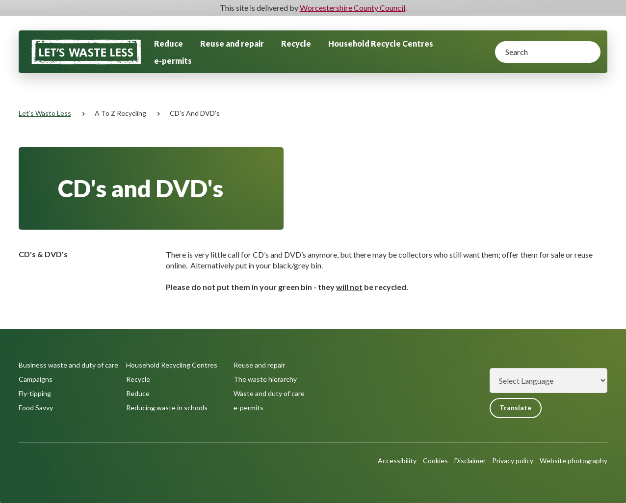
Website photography (573, 460)
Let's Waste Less (45, 113)
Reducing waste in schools (167, 407)
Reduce (168, 43)
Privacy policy (512, 460)
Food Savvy (36, 407)
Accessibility (397, 460)
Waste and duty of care (269, 393)
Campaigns (35, 379)
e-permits (173, 60)
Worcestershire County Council (352, 7)
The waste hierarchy (265, 379)
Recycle (296, 43)
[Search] (547, 52)
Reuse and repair (232, 43)
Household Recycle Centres (380, 43)
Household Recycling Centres (171, 365)
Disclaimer (470, 460)
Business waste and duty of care (68, 365)
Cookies (435, 460)
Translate (516, 408)
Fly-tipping (35, 393)
